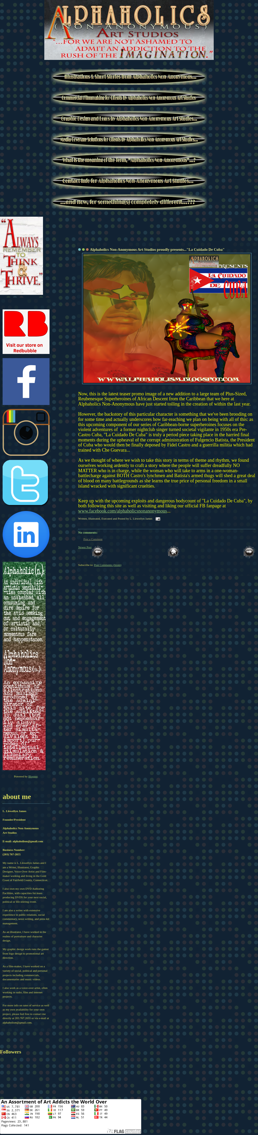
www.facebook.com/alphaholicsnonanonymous (122, 511)
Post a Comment (92, 539)
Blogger (33, 776)
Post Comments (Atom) (107, 564)
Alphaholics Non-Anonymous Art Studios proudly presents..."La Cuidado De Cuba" (157, 249)
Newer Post (84, 547)
